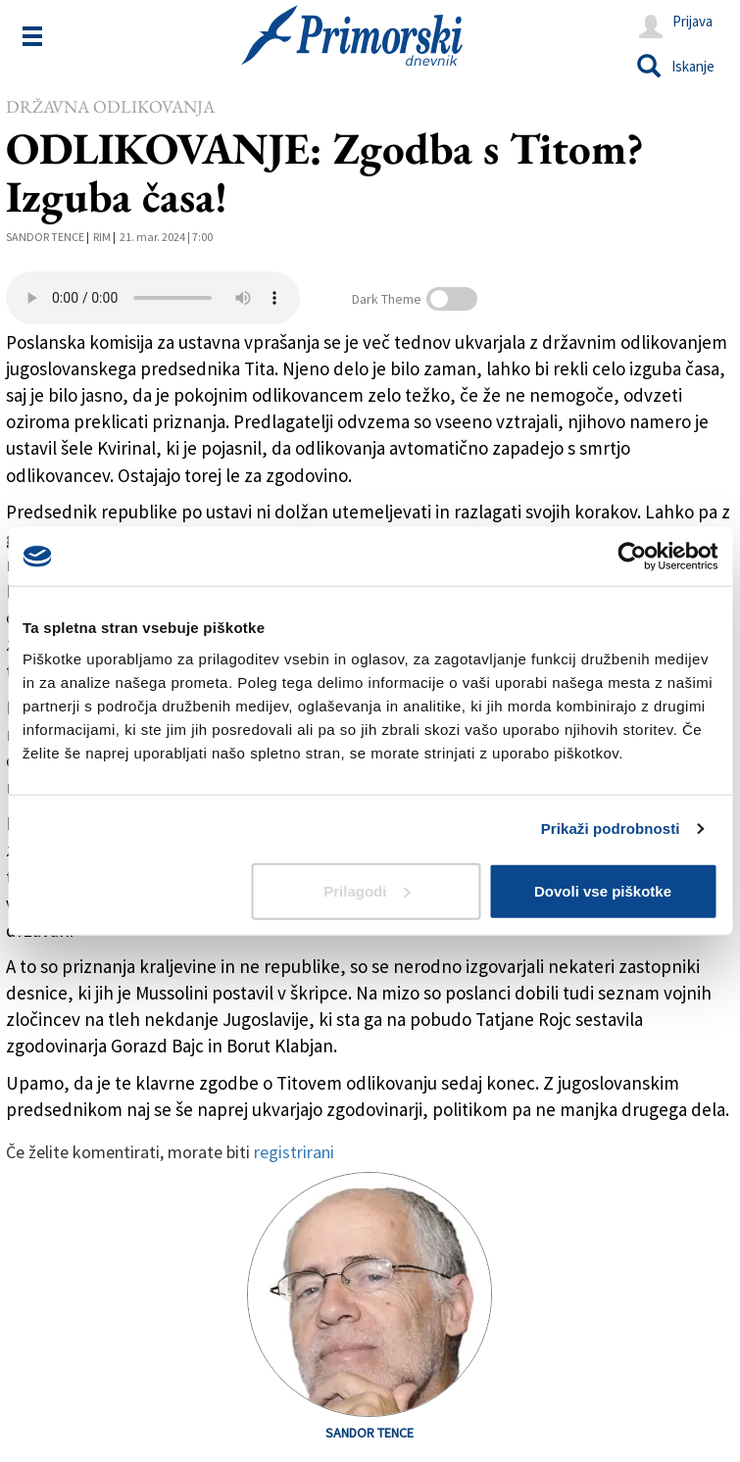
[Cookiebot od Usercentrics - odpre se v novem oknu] (631, 556)
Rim (102, 236)
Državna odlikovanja (110, 106)
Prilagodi (366, 890)
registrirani (294, 1152)
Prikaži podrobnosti (610, 828)
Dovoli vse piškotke (602, 890)
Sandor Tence (45, 236)
